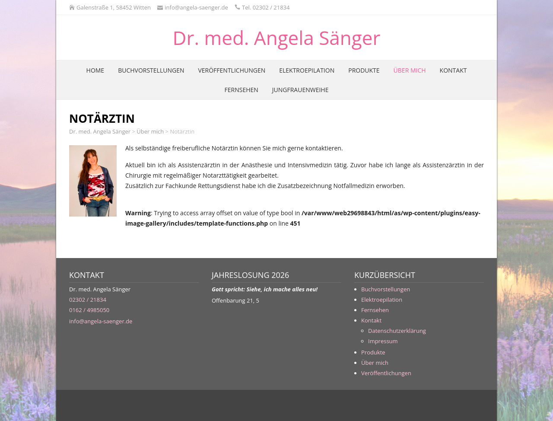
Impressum (383, 341)
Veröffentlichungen (231, 70)
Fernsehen (241, 90)
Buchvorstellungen (151, 70)
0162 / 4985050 (89, 310)
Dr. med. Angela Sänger (277, 38)
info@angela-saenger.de (100, 321)
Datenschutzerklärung (397, 331)
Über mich (410, 70)
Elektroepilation (306, 70)
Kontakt (453, 70)
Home (95, 70)
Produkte (363, 70)
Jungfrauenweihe (300, 90)
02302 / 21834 (87, 299)
